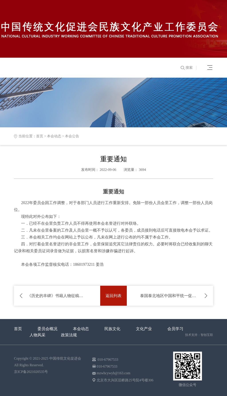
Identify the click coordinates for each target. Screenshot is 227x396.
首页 (39, 136)
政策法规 (69, 335)
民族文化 (112, 329)
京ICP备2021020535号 (31, 372)
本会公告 (72, 136)
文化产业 (144, 329)
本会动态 (54, 136)
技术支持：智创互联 (199, 335)
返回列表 (113, 296)
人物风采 (37, 335)
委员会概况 (47, 329)
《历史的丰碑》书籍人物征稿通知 (57, 296)
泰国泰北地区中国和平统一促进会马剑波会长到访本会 (170, 296)
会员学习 (175, 329)
